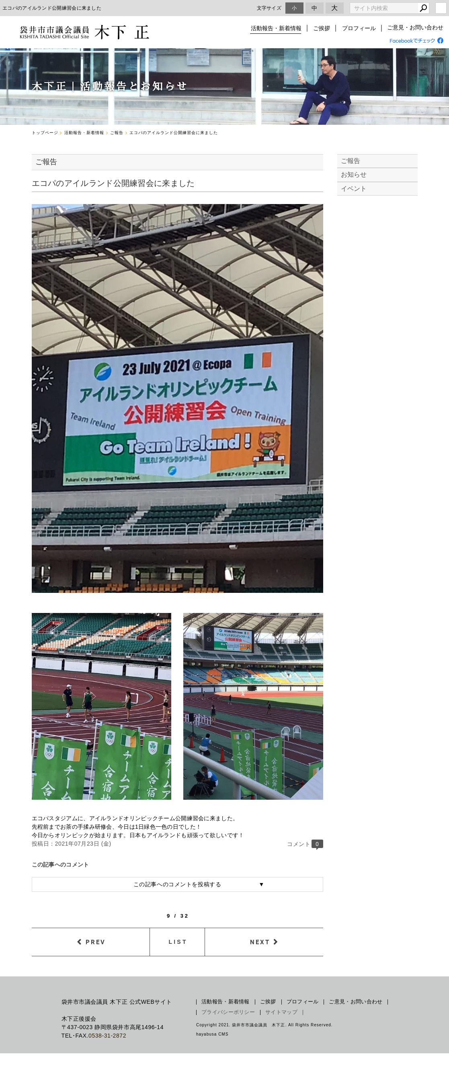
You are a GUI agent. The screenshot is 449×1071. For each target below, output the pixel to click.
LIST (178, 942)
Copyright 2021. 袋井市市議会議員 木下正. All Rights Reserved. (264, 1025)
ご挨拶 (322, 28)
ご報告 (351, 160)
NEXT (260, 942)
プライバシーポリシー (228, 1012)
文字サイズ (269, 7)
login (441, 8)
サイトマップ (281, 1012)
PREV (96, 942)
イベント (354, 188)
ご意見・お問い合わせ (415, 28)
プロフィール (359, 28)
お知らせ (354, 174)
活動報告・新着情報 (277, 28)
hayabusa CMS (212, 1034)
